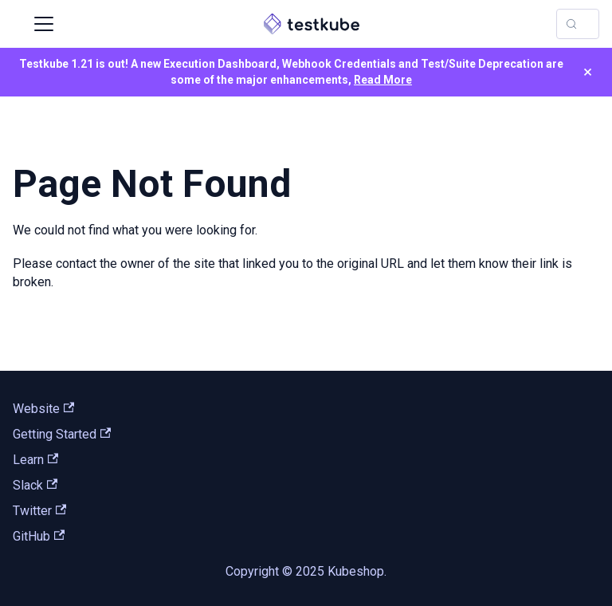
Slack (35, 485)
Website (43, 408)
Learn (35, 459)
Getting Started (62, 434)
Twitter (39, 510)
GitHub (39, 536)
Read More (383, 79)
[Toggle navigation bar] (44, 24)
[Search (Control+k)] (577, 24)
